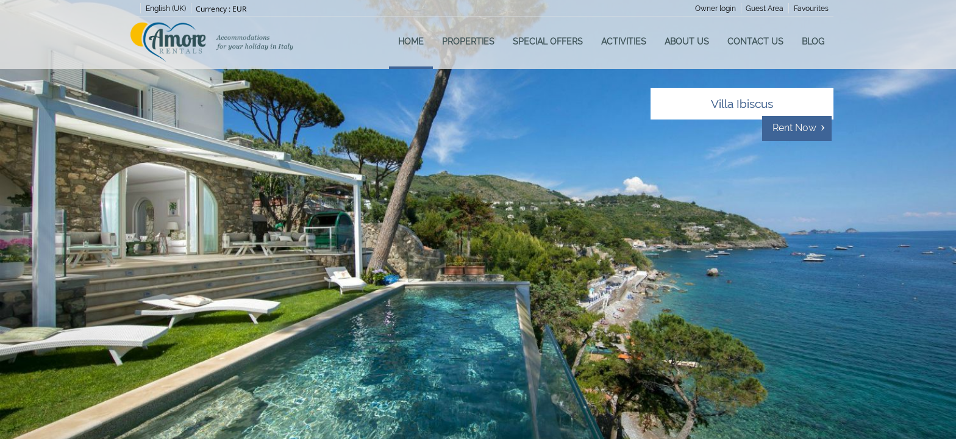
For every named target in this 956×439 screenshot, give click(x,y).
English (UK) (166, 8)
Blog (813, 41)
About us (687, 41)
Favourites (811, 8)
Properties (468, 41)
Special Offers (548, 41)
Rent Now (794, 128)
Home (411, 41)
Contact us (755, 41)
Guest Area (764, 8)
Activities (623, 41)
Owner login (715, 8)
